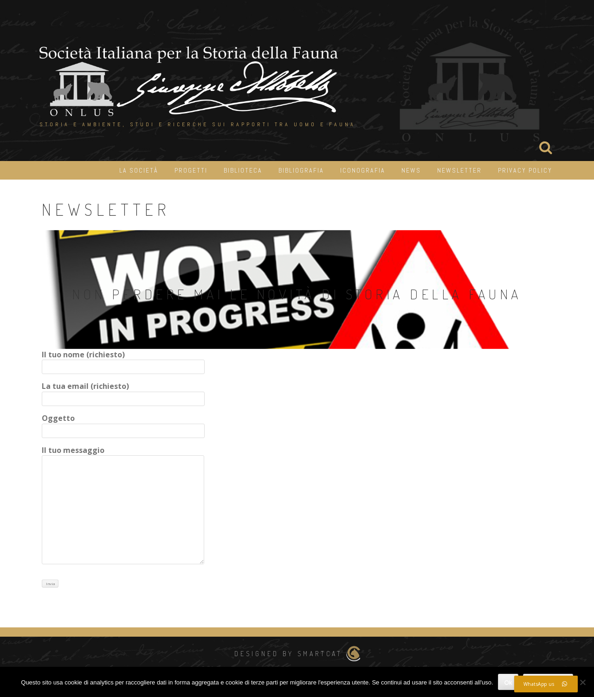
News (411, 170)
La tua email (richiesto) (123, 392)
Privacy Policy (525, 170)
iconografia (362, 170)
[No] (582, 682)
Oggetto (123, 424)
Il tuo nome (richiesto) (123, 360)
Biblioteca (243, 170)
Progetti (190, 170)
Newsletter (459, 170)
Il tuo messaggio (123, 506)
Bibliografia (301, 170)
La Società (138, 170)
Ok (508, 682)
